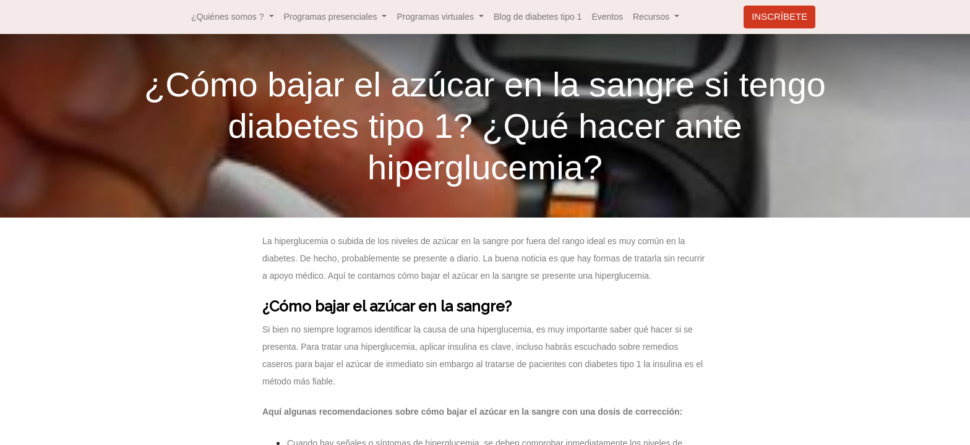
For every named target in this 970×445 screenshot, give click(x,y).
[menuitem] (537, 17)
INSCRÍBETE (779, 16)
